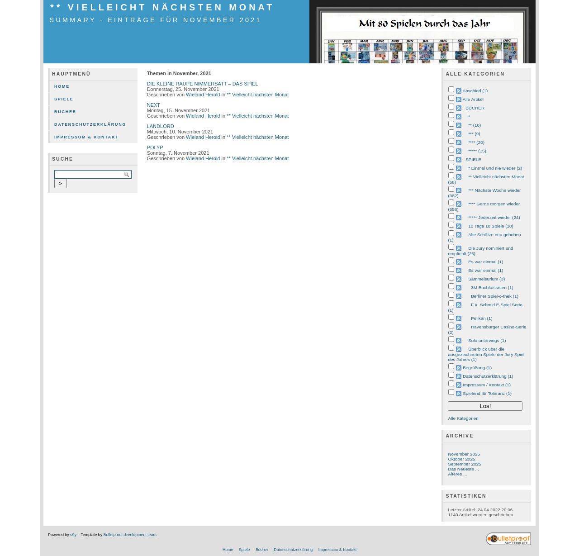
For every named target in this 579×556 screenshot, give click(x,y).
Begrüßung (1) (477, 367)
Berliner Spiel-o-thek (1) (494, 296)
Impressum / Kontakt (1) (487, 384)
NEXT (153, 105)
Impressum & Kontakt (86, 137)
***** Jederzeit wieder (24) (494, 217)
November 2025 (464, 453)
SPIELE (473, 159)
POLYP (155, 147)
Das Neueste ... (463, 468)
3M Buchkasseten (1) (492, 287)
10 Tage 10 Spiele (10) (490, 225)
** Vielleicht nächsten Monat (162, 7)
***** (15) (477, 150)
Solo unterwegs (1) (487, 340)
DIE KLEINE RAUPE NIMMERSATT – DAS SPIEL (202, 83)
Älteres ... (457, 473)
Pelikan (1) (481, 318)
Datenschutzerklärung (90, 124)
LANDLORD (160, 126)
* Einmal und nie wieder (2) (495, 168)
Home (62, 86)
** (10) (474, 125)
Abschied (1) (475, 90)
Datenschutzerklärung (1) (488, 376)
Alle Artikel (473, 99)
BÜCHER (474, 107)
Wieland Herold (203, 94)
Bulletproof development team (130, 534)
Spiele (64, 99)
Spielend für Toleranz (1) (487, 393)
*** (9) (474, 133)
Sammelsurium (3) (486, 278)
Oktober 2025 (461, 458)
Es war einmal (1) (485, 261)
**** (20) (476, 142)
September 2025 (464, 463)
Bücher (65, 111)
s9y (73, 534)
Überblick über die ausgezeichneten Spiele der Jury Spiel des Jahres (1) (486, 354)
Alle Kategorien (463, 418)
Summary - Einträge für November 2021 (156, 20)
